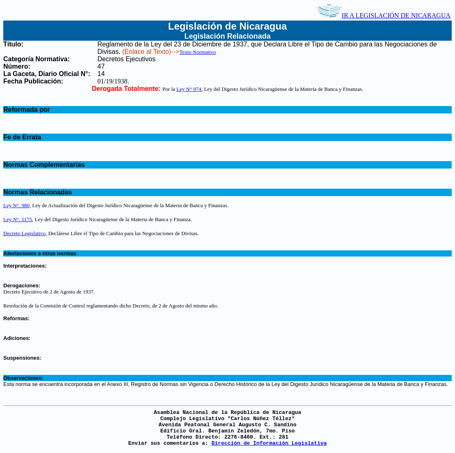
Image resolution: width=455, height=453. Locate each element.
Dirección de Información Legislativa (269, 443)
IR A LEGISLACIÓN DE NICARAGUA (383, 15)
